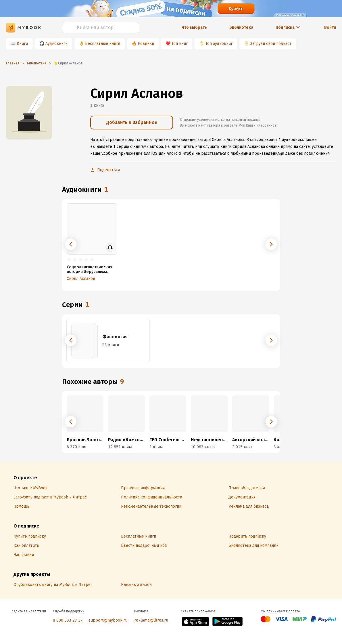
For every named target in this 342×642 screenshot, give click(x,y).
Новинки (146, 43)
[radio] (69, 260)
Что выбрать (194, 27)
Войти (330, 27)
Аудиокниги (56, 43)
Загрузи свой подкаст (270, 43)
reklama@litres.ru (151, 620)
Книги (22, 43)
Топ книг (180, 43)
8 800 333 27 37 (68, 620)
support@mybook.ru (108, 620)
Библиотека (241, 27)
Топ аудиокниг (219, 43)
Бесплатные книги (102, 43)
